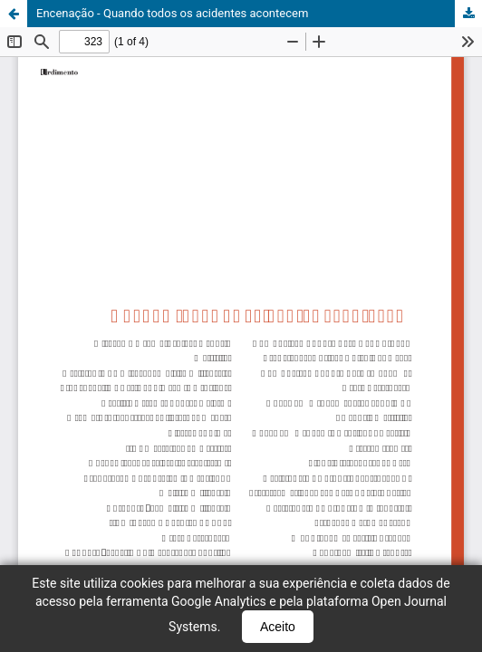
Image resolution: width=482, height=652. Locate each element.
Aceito (277, 626)
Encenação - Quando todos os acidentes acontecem (172, 13)
